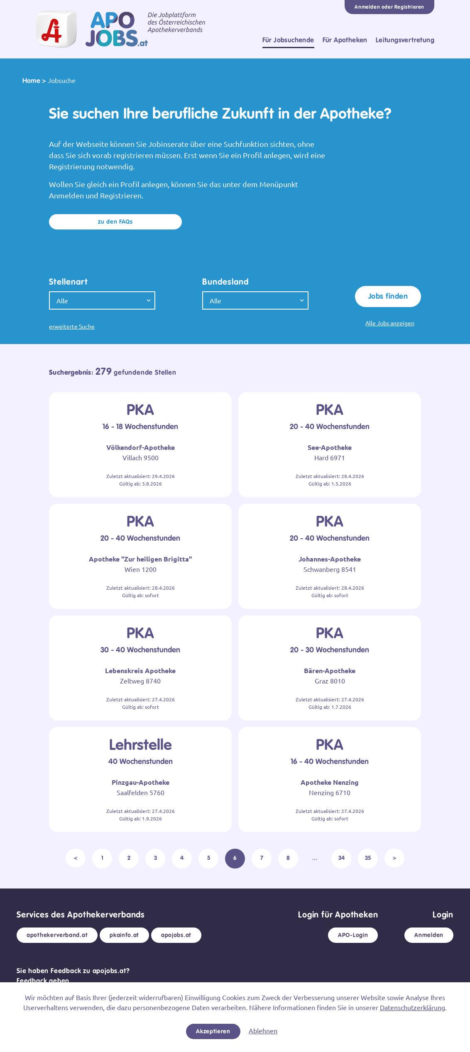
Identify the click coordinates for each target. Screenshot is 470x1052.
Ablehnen (263, 1030)
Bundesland (225, 281)
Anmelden (428, 935)
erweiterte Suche (72, 326)
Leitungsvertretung (405, 40)
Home (31, 80)
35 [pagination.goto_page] (368, 858)
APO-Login (353, 935)
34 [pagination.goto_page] (341, 858)
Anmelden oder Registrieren (389, 7)
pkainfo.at (124, 935)
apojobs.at (176, 935)
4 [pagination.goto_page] (182, 858)
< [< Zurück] (75, 858)
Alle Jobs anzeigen (389, 323)
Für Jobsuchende (288, 40)
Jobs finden (388, 296)
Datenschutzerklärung (412, 1007)
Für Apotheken (345, 40)
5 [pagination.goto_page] (208, 858)
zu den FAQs (115, 221)
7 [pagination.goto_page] (261, 858)
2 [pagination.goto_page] (128, 858)
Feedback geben (43, 980)
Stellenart (68, 281)
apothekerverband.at (57, 935)
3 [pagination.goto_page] (155, 858)
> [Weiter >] (394, 858)
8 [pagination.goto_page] (288, 858)
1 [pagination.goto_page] (102, 858)
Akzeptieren (213, 1031)
